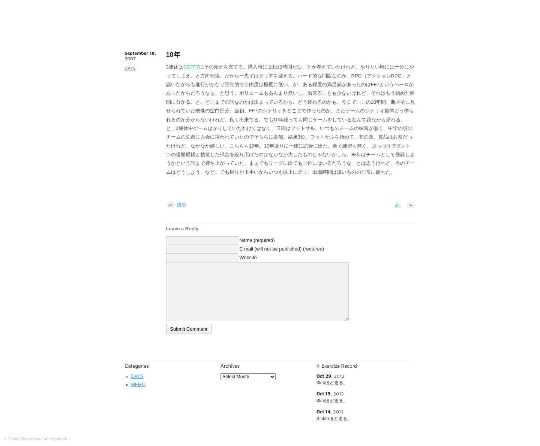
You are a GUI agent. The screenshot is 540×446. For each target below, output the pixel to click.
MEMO (138, 384)
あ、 (405, 205)
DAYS (130, 68)
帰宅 (177, 205)
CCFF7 (191, 67)
